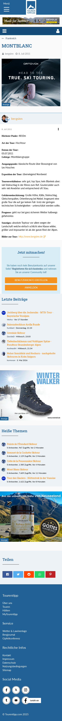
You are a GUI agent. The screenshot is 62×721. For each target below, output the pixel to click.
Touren (6, 606)
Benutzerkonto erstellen (31, 280)
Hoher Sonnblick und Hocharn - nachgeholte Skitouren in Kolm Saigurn (31, 355)
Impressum (8, 658)
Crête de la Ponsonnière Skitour (24, 461)
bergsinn (9, 53)
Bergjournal (8, 634)
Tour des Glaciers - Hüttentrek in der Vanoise (31, 478)
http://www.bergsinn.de (30, 236)
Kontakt (6, 655)
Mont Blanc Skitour (17, 469)
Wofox (10, 319)
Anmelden (31, 287)
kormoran (11, 360)
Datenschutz (9, 662)
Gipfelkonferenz (11, 638)
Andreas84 (11, 348)
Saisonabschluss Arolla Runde (23, 324)
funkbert (10, 328)
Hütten (6, 610)
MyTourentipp (10, 614)
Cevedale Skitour (16, 332)
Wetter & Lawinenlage (14, 630)
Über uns (7, 602)
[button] (4, 31)
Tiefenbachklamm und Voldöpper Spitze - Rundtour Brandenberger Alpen (29, 343)
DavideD (11, 336)
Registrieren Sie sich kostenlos (27, 268)
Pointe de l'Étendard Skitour (22, 444)
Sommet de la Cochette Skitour (23, 452)
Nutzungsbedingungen (14, 666)
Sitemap (6, 670)
